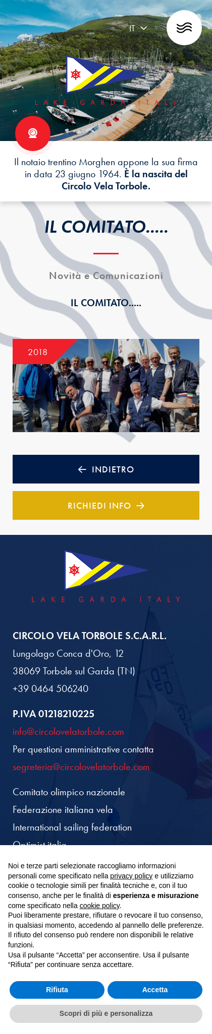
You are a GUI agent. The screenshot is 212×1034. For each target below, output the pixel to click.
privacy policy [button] (131, 876)
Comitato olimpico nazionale (69, 791)
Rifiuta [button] (57, 990)
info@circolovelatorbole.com (68, 731)
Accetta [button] (155, 990)
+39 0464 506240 (50, 688)
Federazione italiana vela (63, 809)
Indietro (106, 469)
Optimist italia (40, 844)
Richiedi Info (106, 505)
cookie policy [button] (100, 906)
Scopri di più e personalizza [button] (106, 1013)
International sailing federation (72, 827)
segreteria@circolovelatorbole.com (81, 766)
